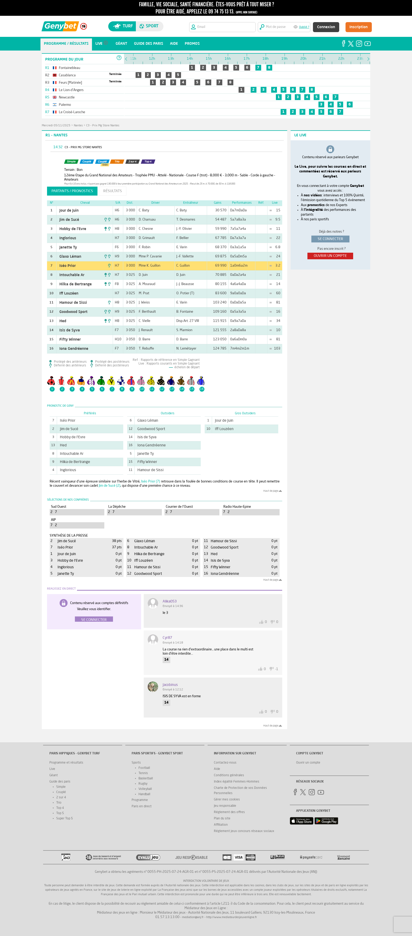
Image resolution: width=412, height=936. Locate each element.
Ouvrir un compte (308, 762)
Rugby (142, 783)
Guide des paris (59, 781)
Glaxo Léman (70, 256)
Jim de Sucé (69, 220)
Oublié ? (304, 27)
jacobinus (170, 685)
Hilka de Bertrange (75, 284)
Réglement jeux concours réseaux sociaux (244, 831)
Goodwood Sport (73, 312)
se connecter (330, 239)
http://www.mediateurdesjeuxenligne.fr (231, 917)
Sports (136, 762)
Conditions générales (229, 775)
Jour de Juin (69, 210)
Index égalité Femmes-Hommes (236, 781)
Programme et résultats (66, 762)
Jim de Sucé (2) (109, 485)
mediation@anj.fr (193, 917)
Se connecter (94, 620)
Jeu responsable (225, 806)
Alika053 (170, 601)
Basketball (145, 778)
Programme (140, 800)
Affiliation (221, 825)
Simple (61, 787)
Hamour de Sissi (73, 303)
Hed (62, 321)
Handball (144, 794)
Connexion (326, 27)
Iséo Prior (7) (150, 481)
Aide (217, 769)
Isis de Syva (69, 330)
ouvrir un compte (330, 256)
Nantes (78, 125)
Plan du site (222, 818)
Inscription (358, 27)
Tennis (143, 773)
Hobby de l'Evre (72, 229)
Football (144, 768)
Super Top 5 (64, 818)
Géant (53, 775)
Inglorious (67, 238)
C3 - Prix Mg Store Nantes (102, 125)
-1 (276, 669)
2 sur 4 (61, 797)
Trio (58, 802)
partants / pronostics (72, 191)
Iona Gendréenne (73, 349)
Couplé (61, 792)
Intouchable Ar (71, 275)
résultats (112, 191)
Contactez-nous (225, 762)
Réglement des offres (229, 812)
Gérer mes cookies (227, 799)
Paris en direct (142, 806)
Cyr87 (167, 638)
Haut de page (270, 491)
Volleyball (145, 789)
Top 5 (60, 813)
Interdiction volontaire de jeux (206, 881)
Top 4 (60, 808)
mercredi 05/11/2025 (56, 125)
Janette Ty (68, 247)
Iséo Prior (67, 266)
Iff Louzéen (68, 293)
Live (52, 769)
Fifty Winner (70, 339)
